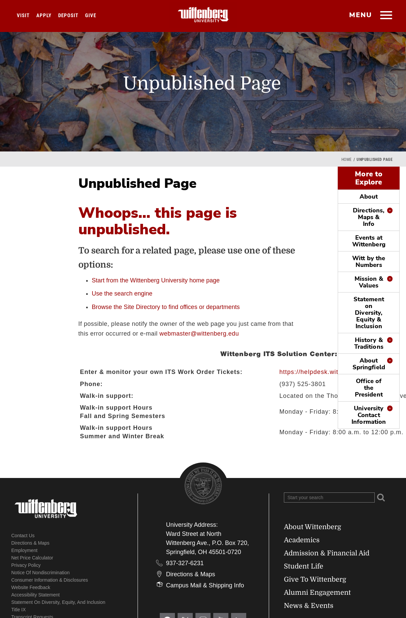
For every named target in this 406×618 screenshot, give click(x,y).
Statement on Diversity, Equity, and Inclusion (58, 602)
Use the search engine (122, 293)
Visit (23, 15)
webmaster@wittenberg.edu (199, 333)
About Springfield (369, 364)
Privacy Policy (26, 565)
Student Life (303, 566)
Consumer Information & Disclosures (49, 580)
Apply (43, 15)
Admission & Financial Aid (326, 553)
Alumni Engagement (317, 592)
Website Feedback (30, 587)
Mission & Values (369, 282)
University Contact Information (369, 415)
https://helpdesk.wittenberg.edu (326, 372)
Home (346, 159)
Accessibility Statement (35, 594)
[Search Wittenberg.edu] (329, 497)
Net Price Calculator (32, 557)
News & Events (308, 606)
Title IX (18, 609)
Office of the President (369, 388)
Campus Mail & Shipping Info (205, 585)
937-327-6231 (185, 563)
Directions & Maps (30, 543)
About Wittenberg (312, 527)
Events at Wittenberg (368, 241)
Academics (302, 540)
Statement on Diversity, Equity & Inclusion (369, 313)
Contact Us (23, 535)
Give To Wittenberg (315, 579)
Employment (24, 550)
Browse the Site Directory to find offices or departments (166, 307)
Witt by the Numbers (368, 261)
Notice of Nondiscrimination (40, 572)
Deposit (68, 15)
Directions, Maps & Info (368, 217)
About (369, 196)
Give (90, 15)
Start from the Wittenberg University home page (156, 280)
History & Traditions (368, 343)
